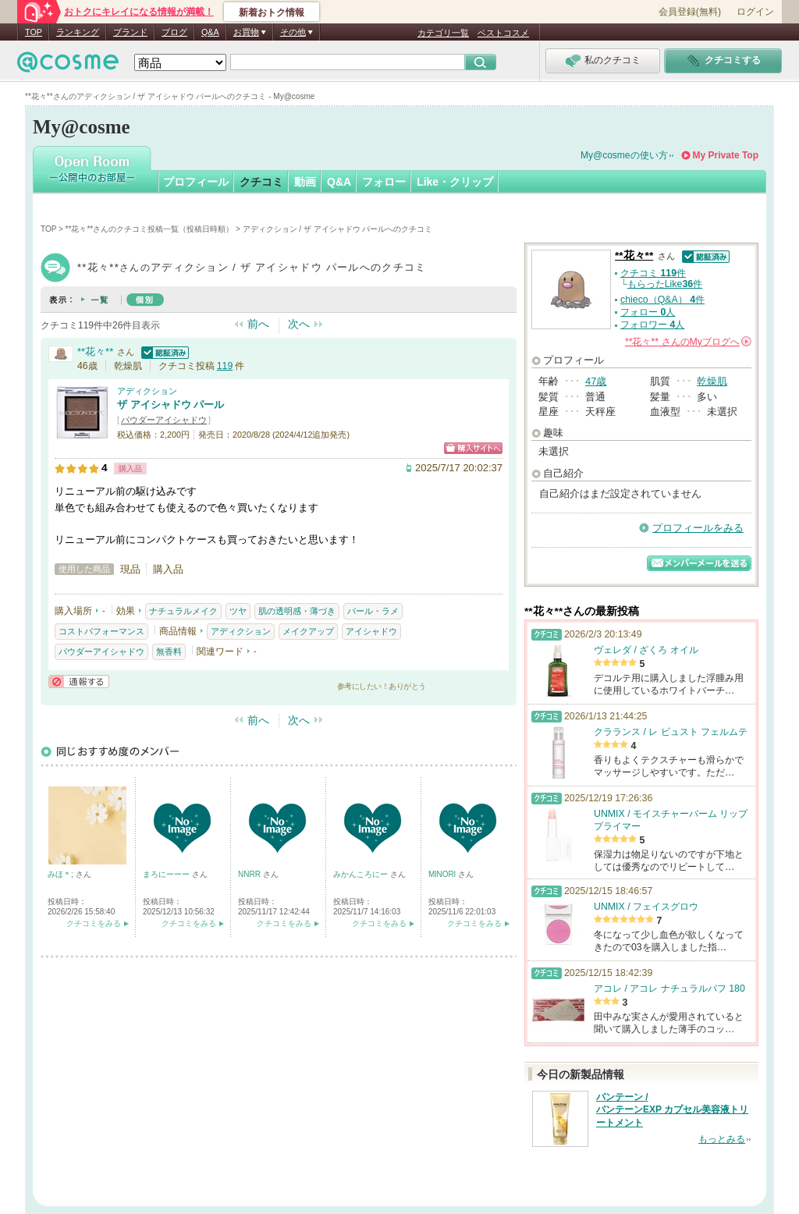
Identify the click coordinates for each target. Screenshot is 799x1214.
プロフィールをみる (698, 528)
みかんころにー (361, 874)
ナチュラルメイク (183, 611)
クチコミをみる (93, 923)
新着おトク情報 (271, 12)
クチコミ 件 (653, 273)
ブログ (174, 32)
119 (225, 365)
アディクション (147, 391)
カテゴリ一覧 (443, 32)
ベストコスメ (503, 32)
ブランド (130, 32)
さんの (688, 341)
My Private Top (725, 155)
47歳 (595, 381)
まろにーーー (167, 874)
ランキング (77, 32)
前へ (258, 324)
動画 (305, 182)
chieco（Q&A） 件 (662, 299)
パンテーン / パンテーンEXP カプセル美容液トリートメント (672, 1110)
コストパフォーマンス (101, 631)
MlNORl (443, 874)
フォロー (384, 182)
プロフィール (196, 182)
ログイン (755, 11)
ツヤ (238, 611)
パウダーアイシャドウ (164, 419)
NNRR (250, 874)
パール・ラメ (373, 611)
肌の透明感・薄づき (297, 611)
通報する (78, 681)
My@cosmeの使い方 (624, 155)
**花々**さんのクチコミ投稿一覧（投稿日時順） (150, 229)
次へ (299, 324)
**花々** (95, 351)
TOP (33, 32)
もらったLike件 (664, 284)
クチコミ (261, 182)
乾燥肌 (712, 381)
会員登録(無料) (690, 11)
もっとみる (721, 1139)
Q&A (210, 32)
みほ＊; (62, 874)
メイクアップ (308, 631)
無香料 (169, 651)
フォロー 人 (647, 312)
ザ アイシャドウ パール (170, 404)
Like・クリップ (455, 182)
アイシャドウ (371, 631)
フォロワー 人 (652, 324)
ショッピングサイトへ (473, 448)
